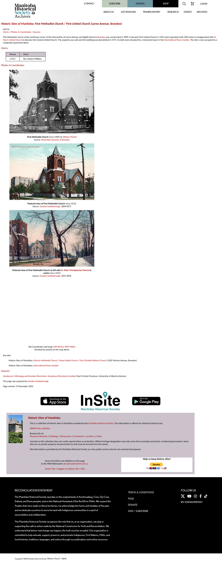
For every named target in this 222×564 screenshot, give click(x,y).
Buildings (54, 436)
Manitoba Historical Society (100, 423)
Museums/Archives (38, 436)
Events (188, 12)
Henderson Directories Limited (62, 376)
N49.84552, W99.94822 (64, 346)
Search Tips (50, 468)
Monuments (65, 436)
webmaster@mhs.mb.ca (77, 463)
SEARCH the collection (40, 428)
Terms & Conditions (141, 492)
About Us (108, 12)
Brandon (115, 24)
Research (173, 12)
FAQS (131, 498)
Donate (140, 3)
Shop (166, 3)
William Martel (70, 137)
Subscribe (114, 3)
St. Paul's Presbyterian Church (75, 270)
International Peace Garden (176, 40)
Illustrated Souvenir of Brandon (55, 139)
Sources (36, 32)
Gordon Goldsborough (50, 206)
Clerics (6, 32)
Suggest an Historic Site (68, 468)
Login (203, 3)
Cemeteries (78, 436)
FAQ (83, 468)
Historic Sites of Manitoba (17, 24)
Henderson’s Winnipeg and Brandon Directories (25, 376)
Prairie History (151, 12)
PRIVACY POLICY (53, 559)
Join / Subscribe (138, 511)
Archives (202, 12)
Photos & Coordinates (21, 32)
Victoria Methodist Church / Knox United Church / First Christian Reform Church (69, 360)
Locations (90, 436)
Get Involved (128, 12)
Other (99, 436)
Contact (89, 3)
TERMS (63, 559)
